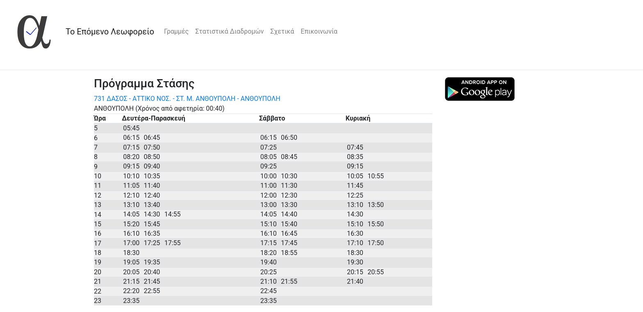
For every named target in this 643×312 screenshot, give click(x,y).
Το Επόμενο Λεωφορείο (110, 31)
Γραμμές (176, 31)
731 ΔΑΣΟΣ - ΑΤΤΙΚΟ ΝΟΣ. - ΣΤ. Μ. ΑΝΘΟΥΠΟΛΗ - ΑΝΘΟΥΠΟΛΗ (187, 98)
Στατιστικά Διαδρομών (229, 31)
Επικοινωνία (319, 31)
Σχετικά (282, 31)
